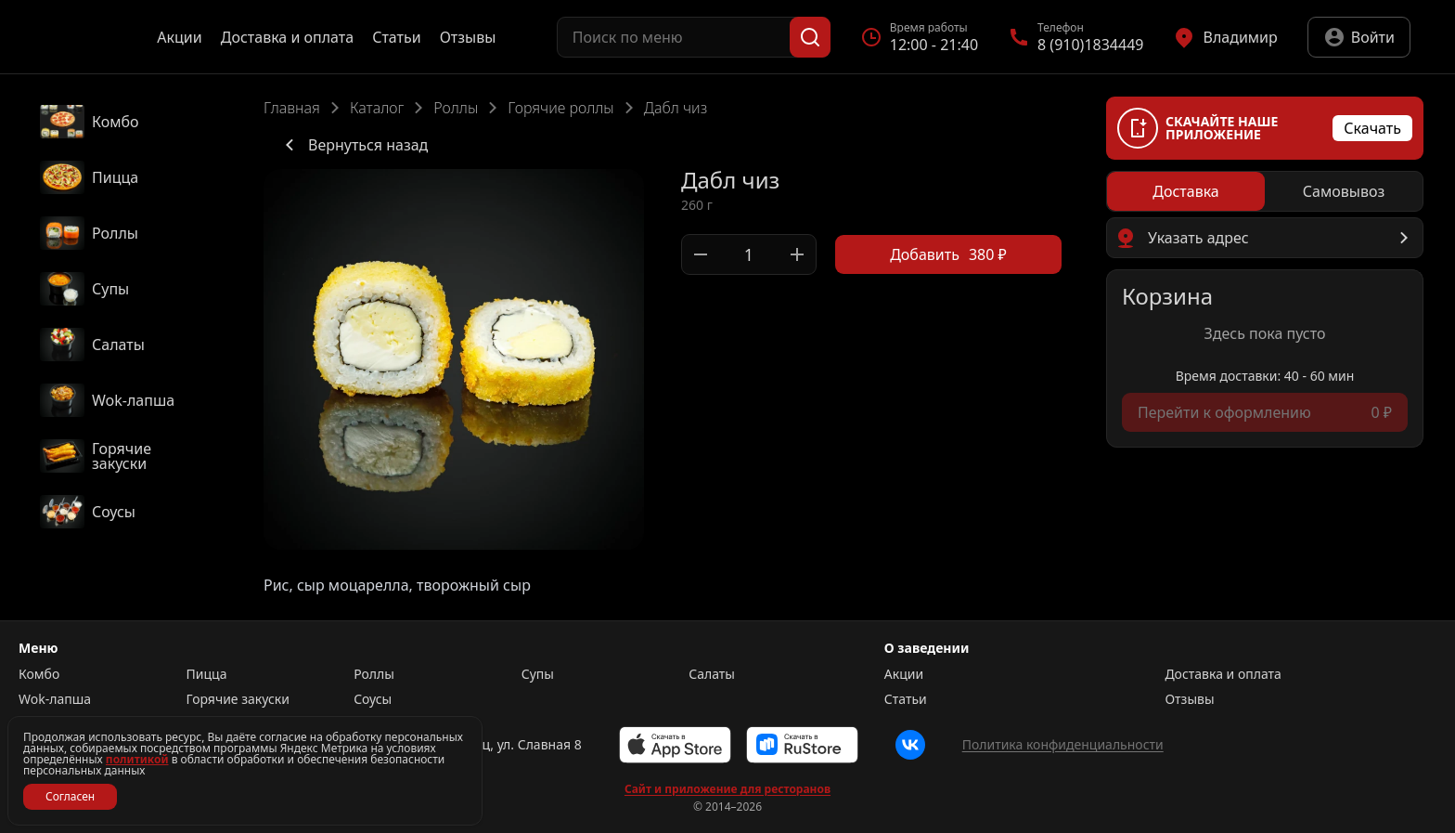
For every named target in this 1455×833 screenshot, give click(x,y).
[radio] (1186, 191)
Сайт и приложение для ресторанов (727, 789)
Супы (537, 674)
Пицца (207, 674)
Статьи (396, 37)
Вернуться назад (353, 145)
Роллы (455, 107)
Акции (179, 37)
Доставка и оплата (287, 37)
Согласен (70, 796)
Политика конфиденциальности (1063, 744)
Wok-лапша (55, 699)
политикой (137, 759)
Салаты (712, 674)
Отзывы (468, 37)
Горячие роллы (560, 107)
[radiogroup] (1264, 191)
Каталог (377, 107)
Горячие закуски (238, 699)
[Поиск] (810, 37)
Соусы (373, 699)
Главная (292, 107)
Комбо (39, 674)
